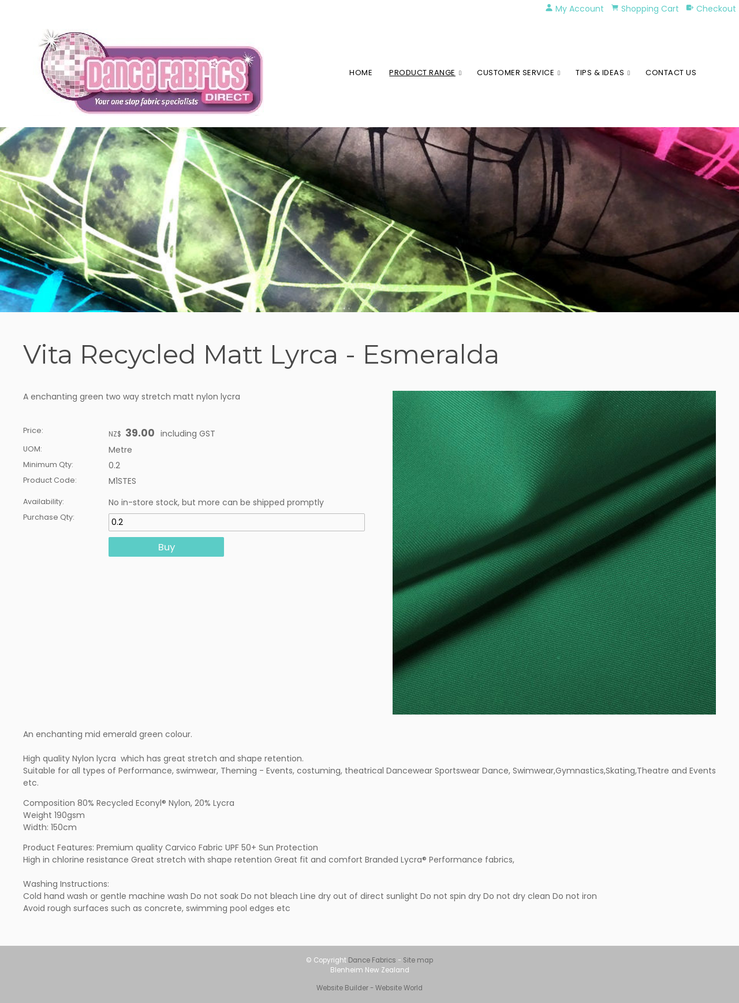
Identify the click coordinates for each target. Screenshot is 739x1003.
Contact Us (670, 72)
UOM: (32, 449)
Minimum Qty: (48, 464)
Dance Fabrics (372, 960)
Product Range (422, 72)
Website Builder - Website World (369, 988)
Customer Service (515, 72)
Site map (418, 960)
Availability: (43, 501)
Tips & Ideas (600, 72)
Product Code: (50, 480)
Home (360, 72)
